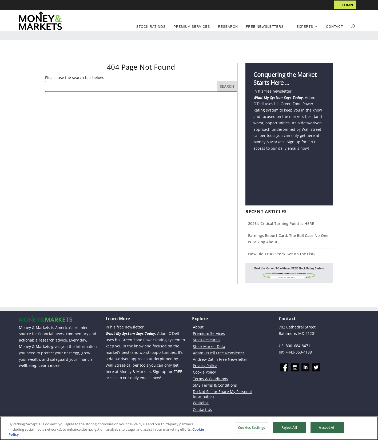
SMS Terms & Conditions (215, 385)
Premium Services (192, 27)
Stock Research (206, 339)
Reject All (289, 427)
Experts (304, 27)
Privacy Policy (205, 365)
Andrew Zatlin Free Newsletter (220, 359)
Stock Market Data (209, 346)
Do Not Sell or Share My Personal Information (222, 394)
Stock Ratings (151, 27)
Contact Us (202, 409)
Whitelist (201, 402)
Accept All (327, 427)
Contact (334, 27)
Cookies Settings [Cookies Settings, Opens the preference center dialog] (251, 427)
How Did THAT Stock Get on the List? (281, 253)
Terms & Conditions (210, 378)
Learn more (48, 365)
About (198, 327)
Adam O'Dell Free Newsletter (218, 352)
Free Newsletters (265, 27)
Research (228, 27)
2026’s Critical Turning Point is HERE (281, 223)
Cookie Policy (204, 372)
